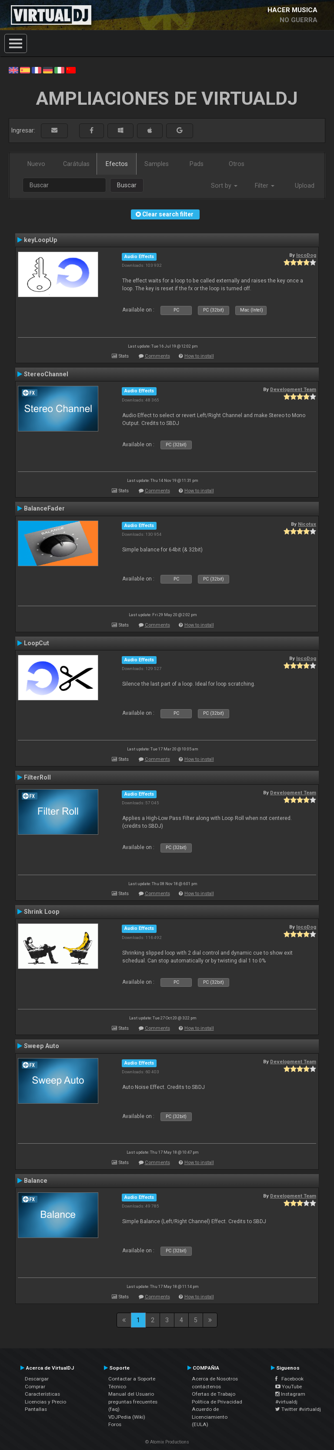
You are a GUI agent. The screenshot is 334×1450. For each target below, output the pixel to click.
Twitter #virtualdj (298, 1409)
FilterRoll (37, 777)
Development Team (293, 389)
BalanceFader (44, 508)
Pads (197, 163)
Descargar (37, 1379)
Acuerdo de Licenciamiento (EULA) (209, 1416)
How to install (199, 356)
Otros (236, 163)
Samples (156, 163)
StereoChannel (46, 374)
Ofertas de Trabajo (213, 1394)
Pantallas (36, 1409)
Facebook (289, 1379)
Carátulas (76, 163)
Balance (35, 1180)
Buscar (127, 185)
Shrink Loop (41, 911)
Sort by (224, 185)
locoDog (306, 255)
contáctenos (206, 1387)
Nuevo (36, 163)
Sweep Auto (41, 1045)
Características (42, 1394)
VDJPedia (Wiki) (126, 1417)
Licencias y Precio (45, 1402)
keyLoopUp (40, 239)
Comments (157, 356)
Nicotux (307, 524)
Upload (304, 185)
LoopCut (36, 643)
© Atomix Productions (167, 1442)
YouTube (288, 1387)
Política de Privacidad (217, 1402)
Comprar (35, 1387)
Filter (264, 185)
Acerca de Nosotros (215, 1379)
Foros (114, 1424)
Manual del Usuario (131, 1394)
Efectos (117, 163)
